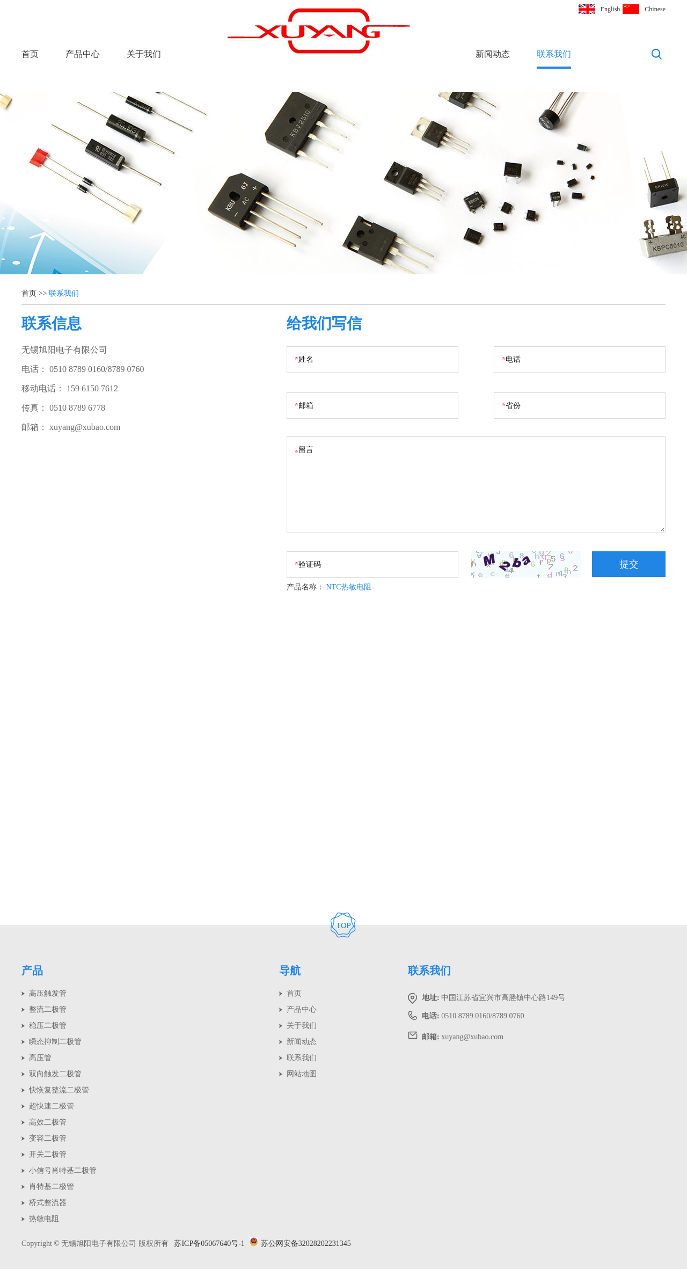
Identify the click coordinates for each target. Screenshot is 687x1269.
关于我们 (144, 54)
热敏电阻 (44, 1219)
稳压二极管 (48, 1026)
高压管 (40, 1058)
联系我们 (554, 54)
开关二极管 (48, 1154)
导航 (290, 970)
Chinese (655, 9)
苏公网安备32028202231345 (300, 1243)
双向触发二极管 (55, 1074)
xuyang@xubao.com (84, 427)
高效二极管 (48, 1122)
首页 (30, 54)
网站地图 (302, 1074)
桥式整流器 (48, 1203)
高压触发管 (48, 993)
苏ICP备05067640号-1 (209, 1243)
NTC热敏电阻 (348, 587)
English (610, 9)
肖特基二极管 (51, 1187)
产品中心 (82, 54)
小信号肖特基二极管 (63, 1170)
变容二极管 (48, 1138)
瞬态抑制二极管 (55, 1042)
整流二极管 (48, 1009)
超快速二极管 (51, 1106)
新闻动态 (493, 54)
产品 (32, 970)
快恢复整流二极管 (59, 1090)
